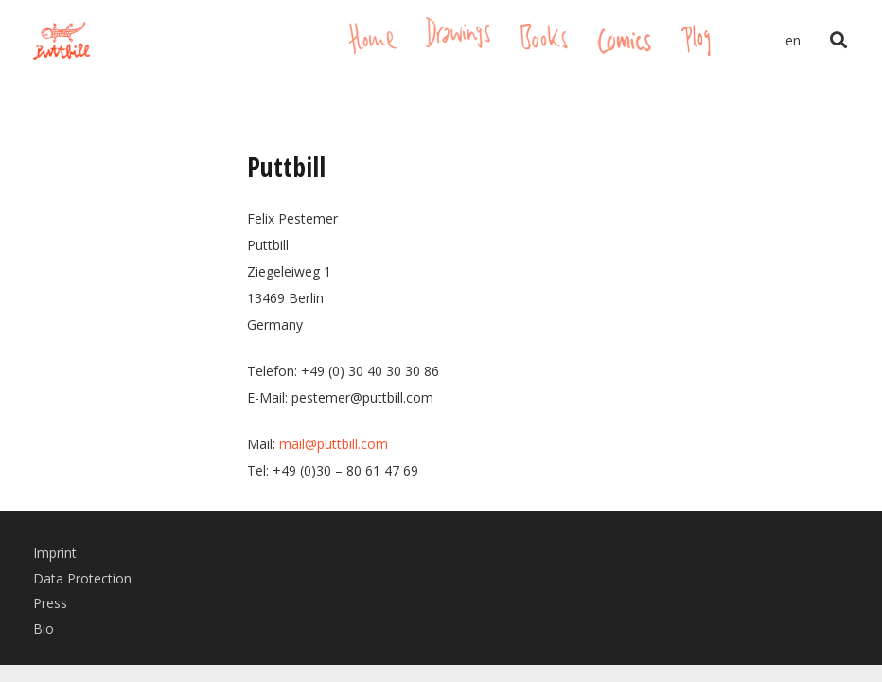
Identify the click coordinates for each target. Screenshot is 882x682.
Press (50, 603)
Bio (43, 628)
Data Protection (82, 578)
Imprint (55, 553)
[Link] (61, 41)
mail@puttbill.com (333, 444)
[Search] (838, 40)
